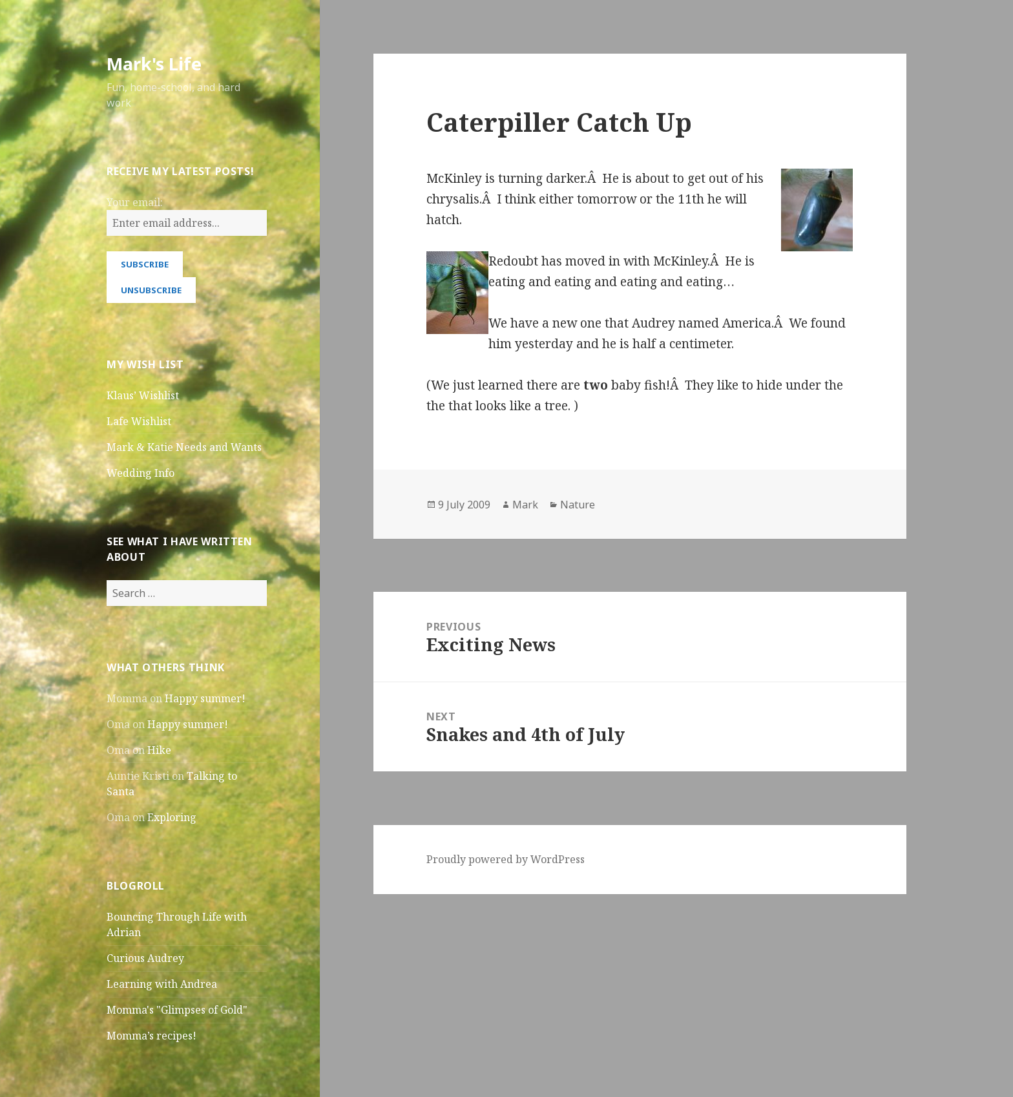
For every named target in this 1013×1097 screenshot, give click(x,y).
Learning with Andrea (162, 984)
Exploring (171, 817)
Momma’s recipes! (151, 1036)
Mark (525, 504)
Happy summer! (205, 698)
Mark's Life (154, 64)
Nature (577, 504)
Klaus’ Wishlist (143, 395)
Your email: (135, 202)
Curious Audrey (145, 958)
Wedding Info (140, 473)
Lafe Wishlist (139, 421)
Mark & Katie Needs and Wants (184, 447)
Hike (159, 750)
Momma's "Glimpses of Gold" (177, 1010)
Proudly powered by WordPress (505, 859)
